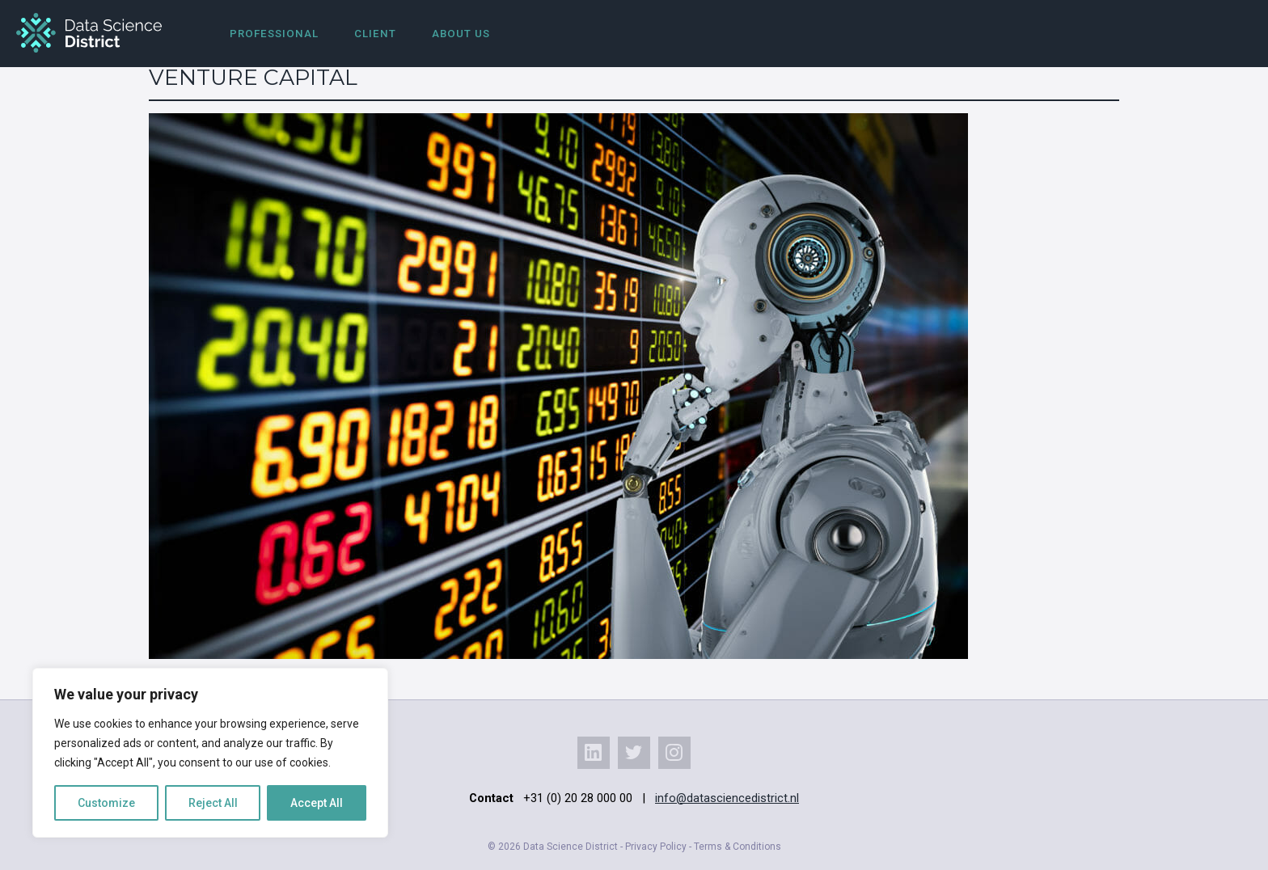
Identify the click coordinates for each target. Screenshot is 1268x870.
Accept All (316, 802)
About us (461, 33)
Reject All (213, 802)
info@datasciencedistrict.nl (727, 798)
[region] (210, 753)
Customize (106, 802)
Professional (274, 33)
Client (375, 33)
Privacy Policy (656, 846)
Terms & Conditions (737, 846)
